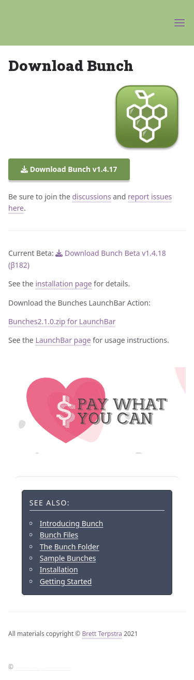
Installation (59, 569)
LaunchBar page (63, 340)
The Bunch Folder (69, 547)
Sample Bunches (68, 558)
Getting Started (66, 581)
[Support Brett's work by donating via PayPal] (97, 410)
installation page (63, 283)
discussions (91, 196)
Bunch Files (59, 535)
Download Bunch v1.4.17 (69, 169)
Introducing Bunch (71, 523)
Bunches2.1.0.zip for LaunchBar (61, 321)
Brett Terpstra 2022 (43, 666)
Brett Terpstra (102, 633)
